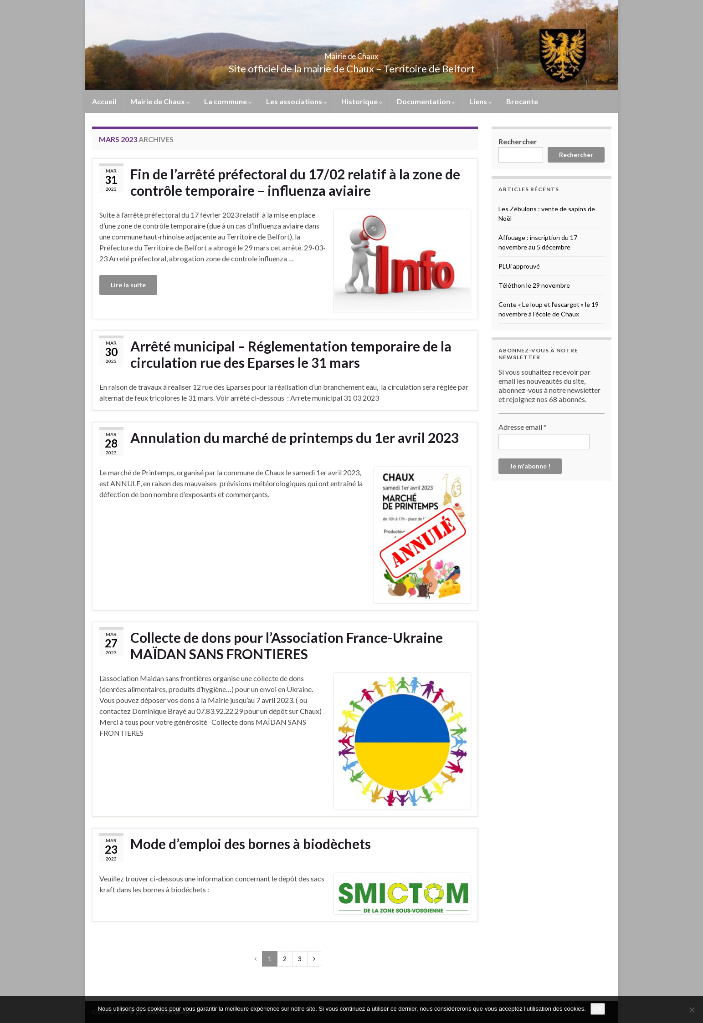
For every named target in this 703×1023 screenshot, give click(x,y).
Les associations (296, 101)
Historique (362, 101)
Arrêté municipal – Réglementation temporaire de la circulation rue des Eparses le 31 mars (291, 354)
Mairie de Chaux (352, 53)
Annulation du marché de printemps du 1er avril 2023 (294, 437)
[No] (691, 1009)
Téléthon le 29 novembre (534, 285)
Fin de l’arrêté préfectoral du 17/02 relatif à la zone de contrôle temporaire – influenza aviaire (295, 182)
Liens (480, 101)
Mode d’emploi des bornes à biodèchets (250, 843)
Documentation (426, 101)
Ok (598, 1008)
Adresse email (522, 426)
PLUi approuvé (519, 266)
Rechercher (517, 141)
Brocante (522, 101)
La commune (228, 101)
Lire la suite (128, 285)
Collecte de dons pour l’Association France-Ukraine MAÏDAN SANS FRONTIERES (286, 645)
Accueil (104, 101)
